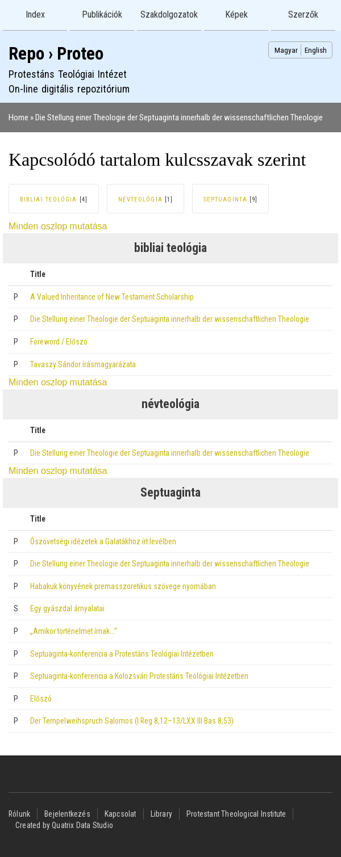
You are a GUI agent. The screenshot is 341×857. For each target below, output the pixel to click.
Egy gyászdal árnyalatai (67, 608)
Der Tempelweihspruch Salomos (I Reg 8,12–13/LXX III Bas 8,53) (132, 720)
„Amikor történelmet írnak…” (73, 631)
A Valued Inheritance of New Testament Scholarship (112, 296)
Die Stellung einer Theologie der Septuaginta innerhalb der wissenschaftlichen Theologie (179, 117)
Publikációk (102, 14)
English (316, 49)
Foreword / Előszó (59, 341)
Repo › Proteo (56, 53)
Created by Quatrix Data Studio (64, 825)
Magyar (286, 49)
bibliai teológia (48, 199)
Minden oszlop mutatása (58, 226)
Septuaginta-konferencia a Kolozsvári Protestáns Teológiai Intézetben (139, 675)
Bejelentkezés (67, 813)
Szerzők (303, 14)
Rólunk (19, 813)
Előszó (41, 698)
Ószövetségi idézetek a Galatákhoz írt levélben (103, 541)
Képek (236, 14)
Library (161, 813)
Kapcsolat (120, 813)
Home (18, 117)
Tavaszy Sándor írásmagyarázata (83, 364)
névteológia (140, 199)
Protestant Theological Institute (236, 813)
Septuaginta (225, 199)
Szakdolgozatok (169, 14)
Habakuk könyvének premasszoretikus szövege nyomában (123, 586)
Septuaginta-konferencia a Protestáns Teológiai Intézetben (122, 653)
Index (35, 14)
